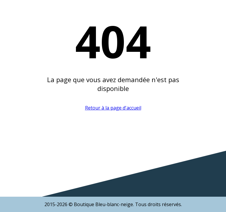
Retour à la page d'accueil (113, 108)
